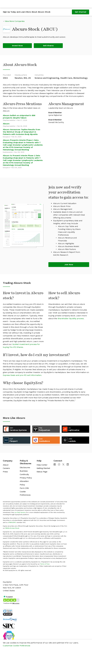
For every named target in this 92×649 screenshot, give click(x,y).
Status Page (42, 472)
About (5, 465)
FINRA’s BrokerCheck (12, 528)
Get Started (80, 12)
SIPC (14, 522)
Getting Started (43, 468)
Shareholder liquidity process (71, 318)
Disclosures (25, 467)
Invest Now (17, 45)
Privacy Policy (26, 478)
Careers (6, 468)
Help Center (42, 465)
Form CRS (24, 488)
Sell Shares (48, 45)
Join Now (68, 264)
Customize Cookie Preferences (16, 645)
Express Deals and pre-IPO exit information (22, 375)
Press (5, 472)
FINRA (10, 522)
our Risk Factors (20, 512)
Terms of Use (44, 564)
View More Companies (15, 21)
